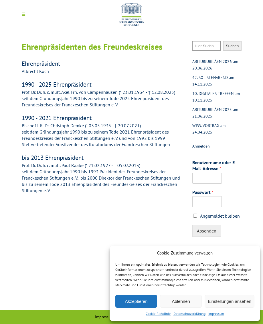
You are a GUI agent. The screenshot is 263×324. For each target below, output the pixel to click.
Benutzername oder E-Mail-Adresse (214, 165)
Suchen (232, 46)
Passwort (202, 192)
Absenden (206, 231)
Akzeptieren (136, 301)
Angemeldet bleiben (220, 216)
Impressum (216, 313)
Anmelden (201, 146)
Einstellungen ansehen (229, 301)
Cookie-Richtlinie (158, 313)
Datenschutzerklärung (189, 313)
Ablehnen (181, 301)
